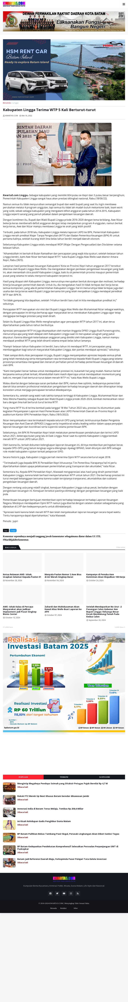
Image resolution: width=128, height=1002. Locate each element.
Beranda (7, 102)
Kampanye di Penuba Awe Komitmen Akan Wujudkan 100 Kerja (105, 575)
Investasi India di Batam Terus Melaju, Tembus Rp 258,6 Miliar (50, 809)
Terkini (64, 777)
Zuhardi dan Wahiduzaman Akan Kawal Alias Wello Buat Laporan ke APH (63, 609)
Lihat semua (120, 547)
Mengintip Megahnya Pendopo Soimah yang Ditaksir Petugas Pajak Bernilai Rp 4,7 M (62, 783)
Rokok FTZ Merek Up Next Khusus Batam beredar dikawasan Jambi (53, 796)
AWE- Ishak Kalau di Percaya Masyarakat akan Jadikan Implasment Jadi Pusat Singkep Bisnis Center (19, 610)
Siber (76, 908)
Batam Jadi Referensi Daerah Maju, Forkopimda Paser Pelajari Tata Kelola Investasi (61, 859)
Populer (23, 777)
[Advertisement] (25, 754)
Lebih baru (8, 627)
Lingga (15, 102)
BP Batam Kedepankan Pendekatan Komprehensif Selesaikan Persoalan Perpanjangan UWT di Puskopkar (67, 847)
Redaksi (63, 908)
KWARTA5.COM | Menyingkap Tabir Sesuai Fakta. (69, 903)
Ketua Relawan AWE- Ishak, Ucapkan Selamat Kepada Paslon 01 (22, 575)
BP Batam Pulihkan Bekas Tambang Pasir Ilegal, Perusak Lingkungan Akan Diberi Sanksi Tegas (68, 834)
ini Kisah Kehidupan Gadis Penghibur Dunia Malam (44, 821)
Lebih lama (119, 627)
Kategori (105, 777)
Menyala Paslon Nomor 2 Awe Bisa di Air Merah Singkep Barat (63, 575)
